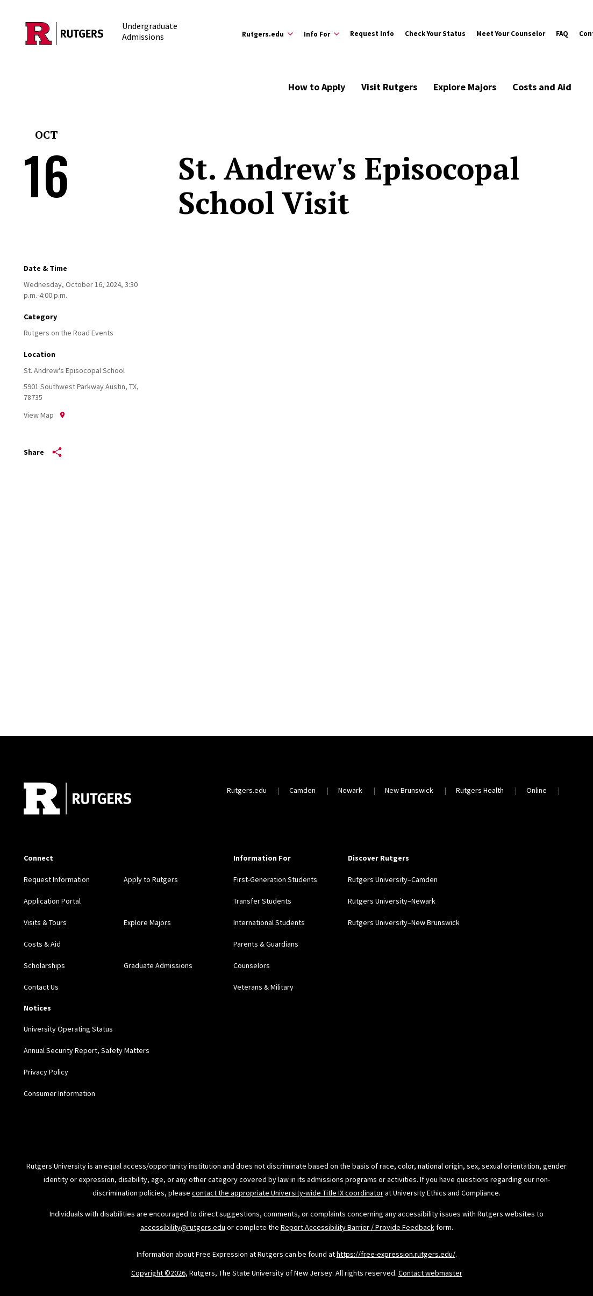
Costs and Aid (541, 87)
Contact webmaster (430, 1273)
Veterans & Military (263, 987)
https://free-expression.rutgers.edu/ (396, 1254)
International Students (269, 922)
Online (536, 790)
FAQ (562, 33)
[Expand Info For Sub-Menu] (321, 34)
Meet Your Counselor (510, 33)
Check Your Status (435, 33)
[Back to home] (77, 800)
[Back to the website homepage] (65, 33)
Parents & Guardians (265, 944)
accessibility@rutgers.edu (182, 1227)
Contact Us (41, 987)
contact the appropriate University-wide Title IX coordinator (287, 1193)
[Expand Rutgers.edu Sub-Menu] (267, 34)
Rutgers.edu (247, 790)
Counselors (251, 965)
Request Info (372, 33)
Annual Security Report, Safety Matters (86, 1050)
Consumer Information (59, 1093)
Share (43, 452)
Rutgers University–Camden (393, 879)
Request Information (57, 879)
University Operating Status (68, 1029)
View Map (45, 415)
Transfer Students (262, 901)
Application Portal (52, 901)
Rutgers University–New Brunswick (404, 922)
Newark (350, 790)
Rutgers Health (480, 790)
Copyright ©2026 (158, 1273)
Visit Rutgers (389, 87)
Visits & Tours (45, 922)
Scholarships (44, 965)
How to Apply (316, 87)
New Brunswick (409, 790)
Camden (302, 790)
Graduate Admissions (158, 965)
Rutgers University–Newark (391, 901)
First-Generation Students (275, 879)
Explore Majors (464, 87)
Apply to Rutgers (151, 879)
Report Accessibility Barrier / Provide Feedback (357, 1227)
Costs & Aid (42, 944)
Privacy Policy (46, 1072)
